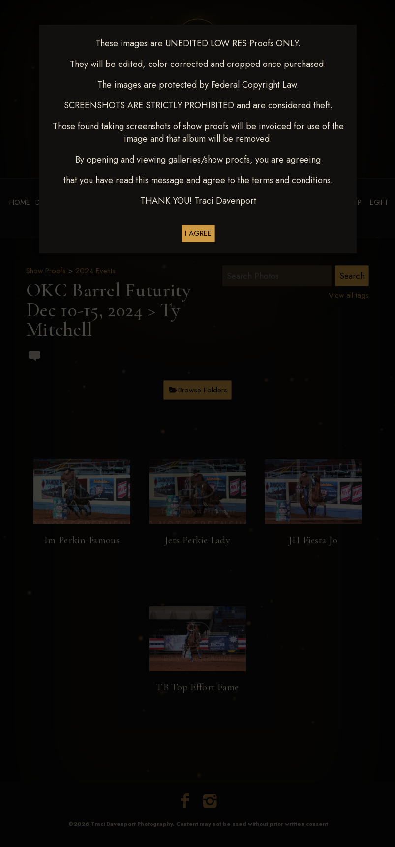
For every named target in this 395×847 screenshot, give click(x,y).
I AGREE (198, 233)
